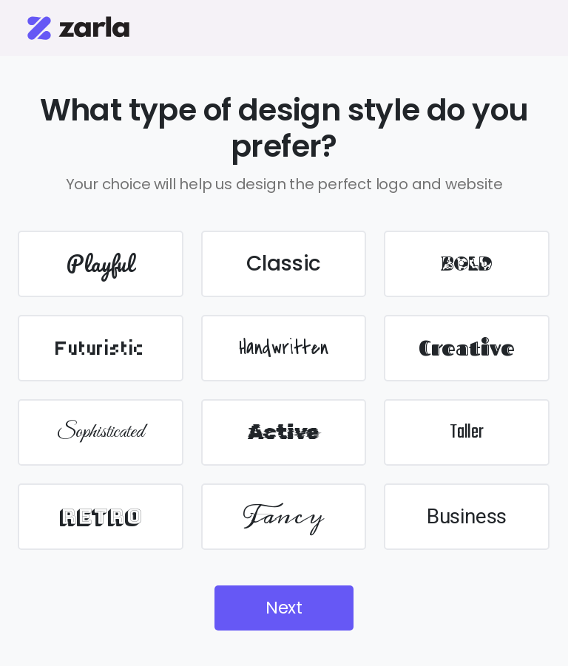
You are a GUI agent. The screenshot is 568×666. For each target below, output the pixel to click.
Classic (284, 263)
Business (467, 516)
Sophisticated (100, 432)
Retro (100, 516)
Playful (100, 263)
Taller (467, 432)
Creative (467, 347)
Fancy (283, 516)
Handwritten (283, 348)
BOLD (466, 263)
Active (283, 432)
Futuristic (100, 348)
